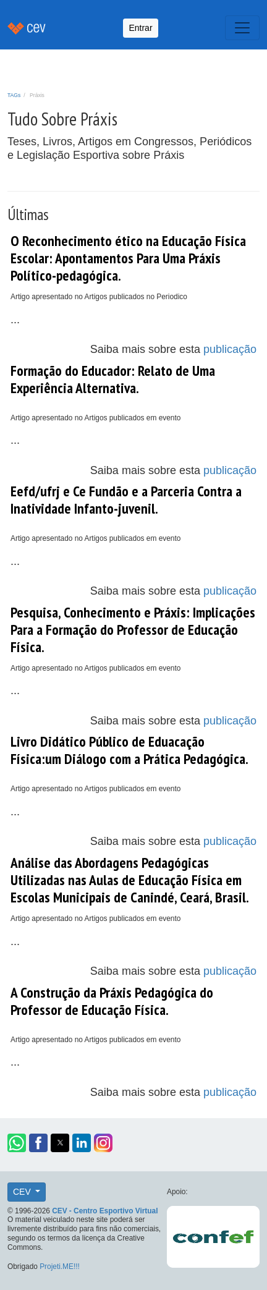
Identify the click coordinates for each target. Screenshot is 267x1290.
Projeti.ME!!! (60, 1266)
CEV (23, 1192)
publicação (229, 349)
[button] (16, 1143)
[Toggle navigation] (242, 27)
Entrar (140, 28)
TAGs (13, 95)
